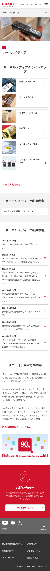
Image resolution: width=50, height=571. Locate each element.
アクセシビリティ (35, 551)
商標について (8, 551)
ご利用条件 (32, 544)
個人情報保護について (12, 544)
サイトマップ (8, 558)
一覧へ (5, 529)
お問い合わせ (33, 558)
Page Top (44, 529)
